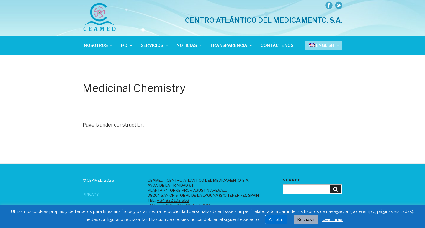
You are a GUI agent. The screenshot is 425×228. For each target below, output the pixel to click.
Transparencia (231, 45)
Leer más (332, 219)
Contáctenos (277, 45)
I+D (127, 45)
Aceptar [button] (276, 219)
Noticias (189, 45)
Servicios (155, 45)
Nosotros (98, 45)
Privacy (91, 194)
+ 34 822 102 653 (173, 200)
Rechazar (306, 219)
